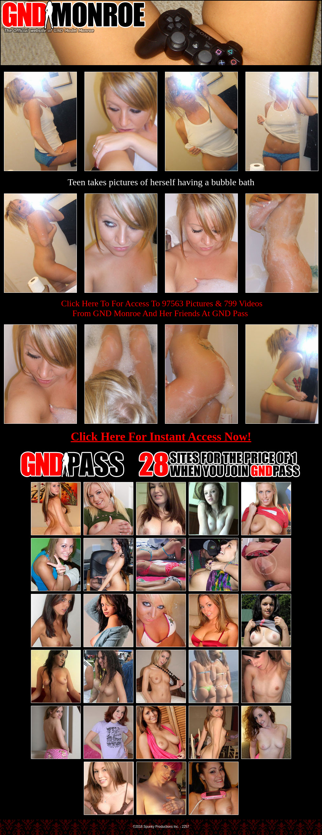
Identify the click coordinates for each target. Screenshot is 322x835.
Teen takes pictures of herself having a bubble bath (161, 182)
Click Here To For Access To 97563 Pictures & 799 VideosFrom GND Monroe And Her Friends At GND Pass (162, 308)
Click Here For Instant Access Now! (161, 436)
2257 (185, 826)
